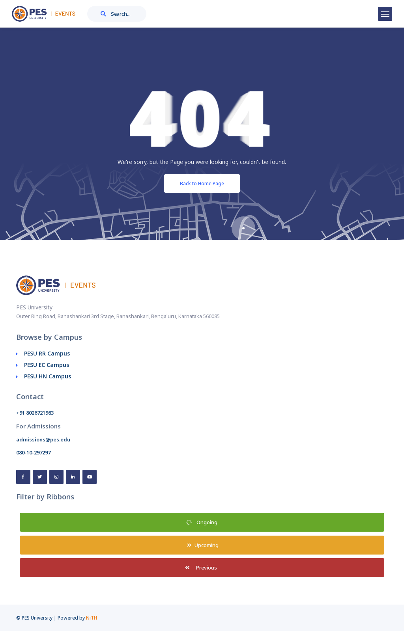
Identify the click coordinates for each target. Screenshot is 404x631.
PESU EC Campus (46, 365)
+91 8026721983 (35, 412)
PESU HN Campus (47, 376)
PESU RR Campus (47, 353)
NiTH (91, 617)
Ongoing (202, 522)
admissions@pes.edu (43, 439)
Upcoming (202, 545)
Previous (202, 567)
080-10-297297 (33, 452)
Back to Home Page (202, 183)
